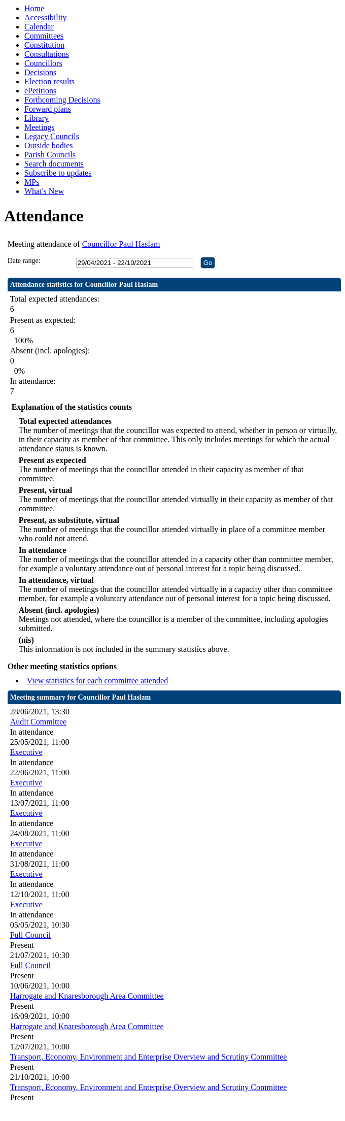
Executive (26, 752)
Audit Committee (38, 721)
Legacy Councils (51, 136)
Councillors (43, 63)
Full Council (30, 935)
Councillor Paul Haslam (121, 244)
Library (36, 118)
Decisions (40, 72)
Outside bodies (48, 145)
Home (34, 8)
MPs (31, 182)
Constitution (44, 45)
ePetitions (40, 90)
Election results (49, 81)
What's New (44, 191)
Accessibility (45, 17)
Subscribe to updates (57, 173)
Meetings (39, 127)
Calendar (39, 26)
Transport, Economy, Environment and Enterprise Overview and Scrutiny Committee (148, 1056)
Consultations (46, 54)
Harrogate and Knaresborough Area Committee (87, 996)
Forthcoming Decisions (62, 99)
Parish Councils (50, 154)
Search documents (54, 163)
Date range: (24, 261)
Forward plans (47, 109)
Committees (43, 35)
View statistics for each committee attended (97, 680)
